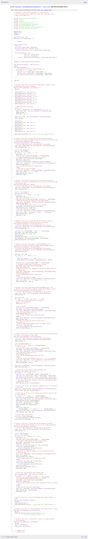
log (42, 10)
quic (45, 7)
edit (50, 10)
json (85, 536)
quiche (12, 7)
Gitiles (8, 536)
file (38, 10)
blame (46, 10)
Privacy (12, 536)
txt (82, 536)
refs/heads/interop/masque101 (31, 7)
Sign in (85, 2)
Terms (15, 536)
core (48, 7)
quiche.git (18, 7)
